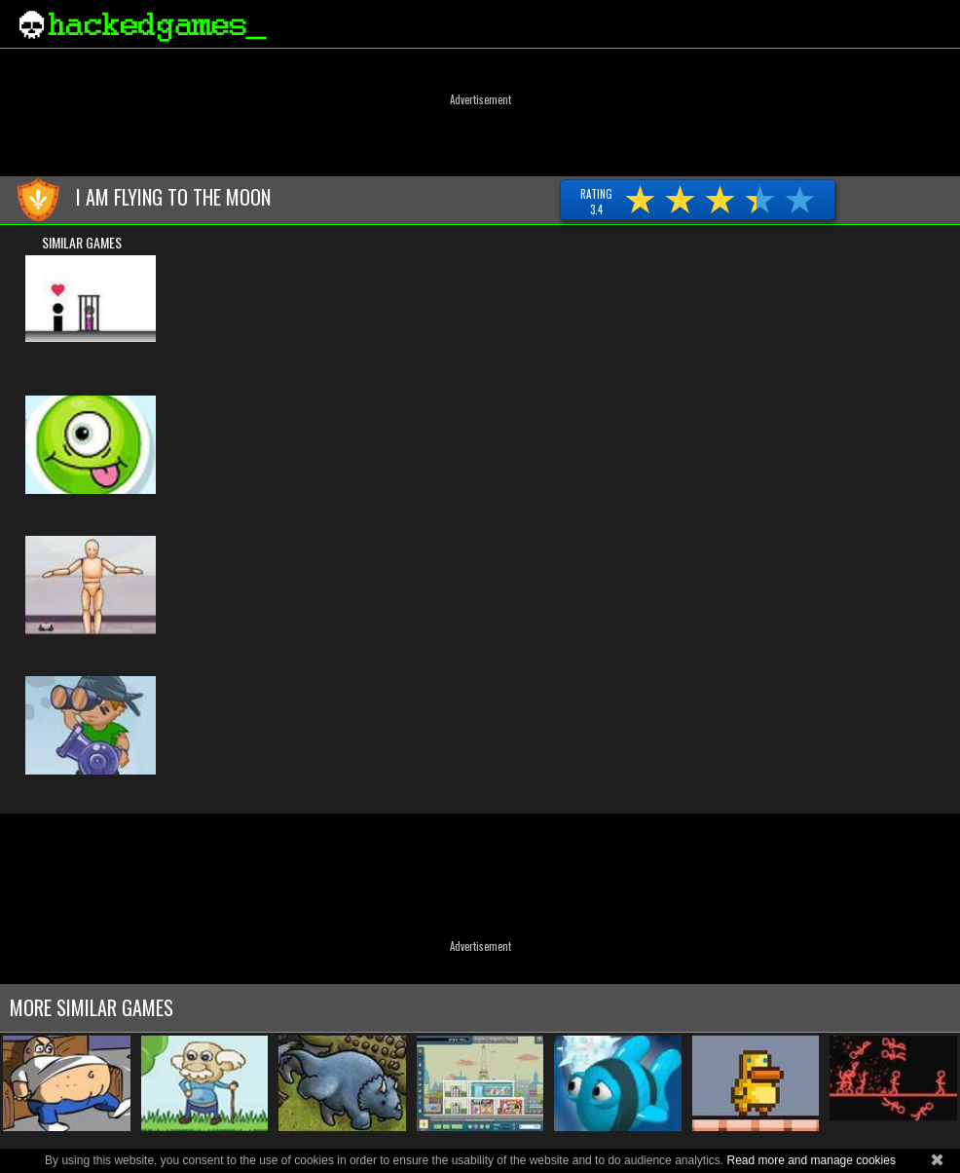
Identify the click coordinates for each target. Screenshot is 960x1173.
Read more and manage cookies (810, 1160)
